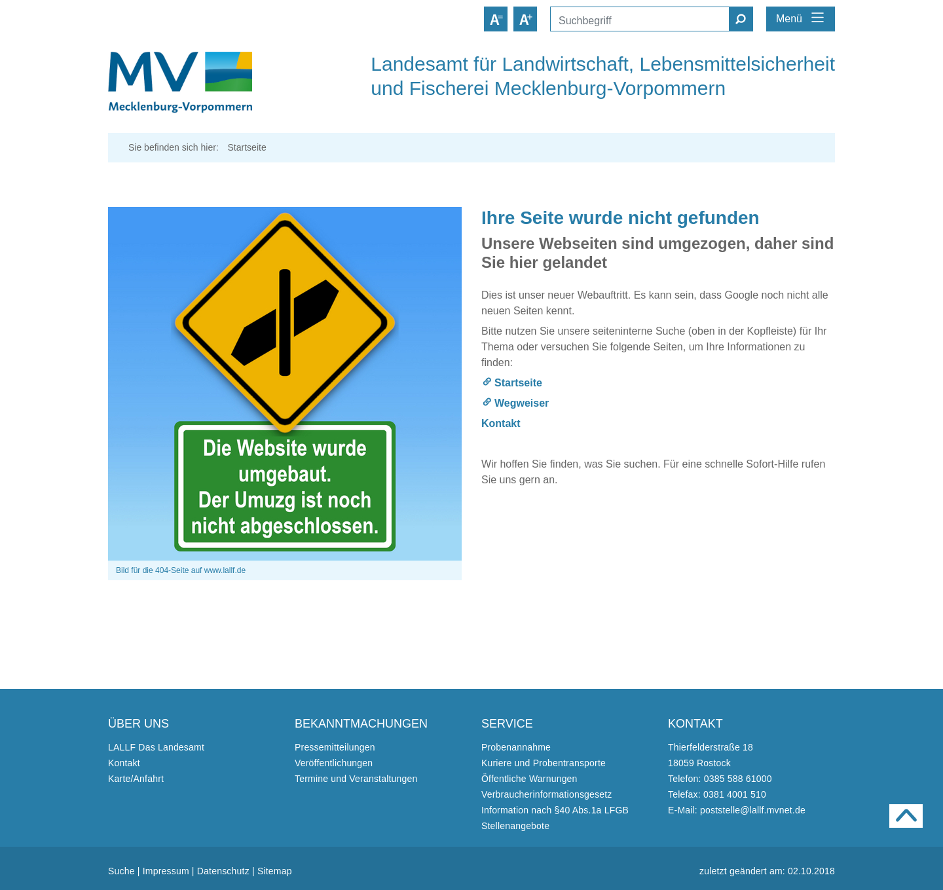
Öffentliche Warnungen (529, 778)
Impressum (166, 871)
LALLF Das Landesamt (156, 747)
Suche (121, 871)
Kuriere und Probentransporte (543, 763)
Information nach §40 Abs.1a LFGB (555, 810)
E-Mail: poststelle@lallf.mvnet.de (736, 810)
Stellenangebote (515, 826)
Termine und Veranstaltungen (356, 778)
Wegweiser (521, 403)
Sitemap (274, 871)
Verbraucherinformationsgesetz (546, 794)
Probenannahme (516, 747)
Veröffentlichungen (334, 763)
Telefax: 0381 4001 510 (717, 794)
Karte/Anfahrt (136, 778)
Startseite (518, 382)
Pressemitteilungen (335, 747)
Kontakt (501, 423)
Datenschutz (223, 871)
